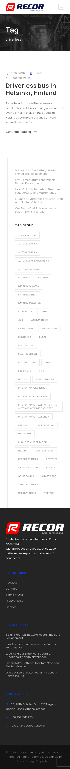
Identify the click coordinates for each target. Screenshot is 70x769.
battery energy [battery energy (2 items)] (27, 294)
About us (12, 582)
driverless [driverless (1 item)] (24, 337)
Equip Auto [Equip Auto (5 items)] (24, 370)
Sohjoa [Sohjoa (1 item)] (50, 467)
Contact (11, 589)
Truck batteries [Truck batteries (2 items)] (28, 484)
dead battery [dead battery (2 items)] (49, 328)
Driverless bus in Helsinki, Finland (31, 89)
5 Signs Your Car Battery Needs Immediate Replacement (35, 172)
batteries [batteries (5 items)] (24, 277)
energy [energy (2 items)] (49, 362)
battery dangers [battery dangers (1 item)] (28, 286)
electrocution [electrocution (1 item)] (27, 362)
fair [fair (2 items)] (41, 370)
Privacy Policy (14, 601)
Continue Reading (21, 132)
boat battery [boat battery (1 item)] (26, 311)
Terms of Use (14, 595)
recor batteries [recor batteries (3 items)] (28, 459)
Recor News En (20, 78)
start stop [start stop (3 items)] (49, 476)
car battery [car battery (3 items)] (25, 328)
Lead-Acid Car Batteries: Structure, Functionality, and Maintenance (38, 191)
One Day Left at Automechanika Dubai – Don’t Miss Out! (36, 209)
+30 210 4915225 (22, 717)
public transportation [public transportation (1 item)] (32, 442)
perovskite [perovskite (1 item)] (24, 433)
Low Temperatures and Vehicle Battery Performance (35, 181)
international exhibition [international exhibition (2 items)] (32, 387)
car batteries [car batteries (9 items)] (39, 320)
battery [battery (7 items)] (43, 277)
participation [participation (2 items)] (46, 425)
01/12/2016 (18, 73)
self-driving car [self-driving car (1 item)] (28, 467)
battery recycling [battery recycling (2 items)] (29, 303)
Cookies (11, 607)
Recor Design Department (35, 761)
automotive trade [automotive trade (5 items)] (29, 269)
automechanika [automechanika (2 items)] (27, 243)
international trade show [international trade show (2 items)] (33, 416)
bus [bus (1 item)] (45, 311)
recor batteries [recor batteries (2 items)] (44, 450)
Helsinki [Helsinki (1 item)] (22, 379)
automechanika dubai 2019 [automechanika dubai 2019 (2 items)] (33, 260)
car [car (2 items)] (20, 320)
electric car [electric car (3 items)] (26, 345)
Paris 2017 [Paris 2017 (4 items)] (24, 425)
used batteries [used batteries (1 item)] (27, 493)
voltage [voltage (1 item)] (49, 493)
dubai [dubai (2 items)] (42, 337)
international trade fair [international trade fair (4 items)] (32, 396)
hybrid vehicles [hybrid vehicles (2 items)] (45, 379)
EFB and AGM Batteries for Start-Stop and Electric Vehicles (39, 200)
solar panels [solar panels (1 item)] (26, 476)
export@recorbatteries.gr (28, 725)
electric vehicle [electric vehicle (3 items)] (27, 353)
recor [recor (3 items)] (22, 450)
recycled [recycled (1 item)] (51, 459)
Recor (38, 73)
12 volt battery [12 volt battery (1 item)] (27, 235)
